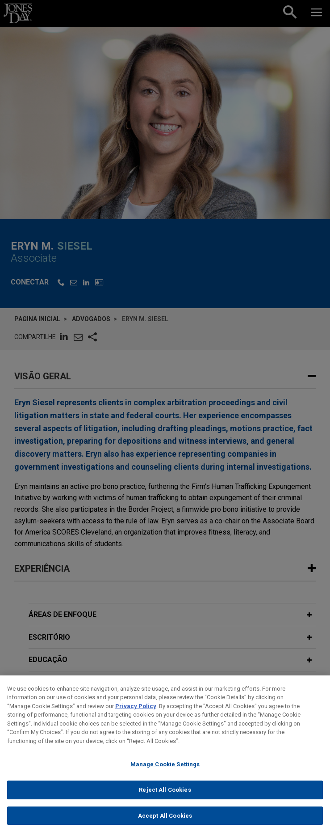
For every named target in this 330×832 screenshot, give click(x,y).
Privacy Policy (135, 712)
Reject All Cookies (165, 796)
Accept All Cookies (165, 822)
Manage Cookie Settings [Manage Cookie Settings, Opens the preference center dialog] (165, 770)
